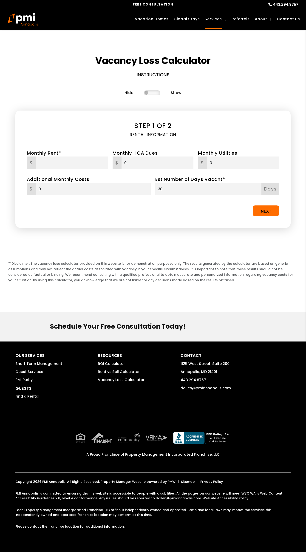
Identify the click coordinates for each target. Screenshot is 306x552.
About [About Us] (261, 19)
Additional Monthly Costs (58, 179)
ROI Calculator (111, 363)
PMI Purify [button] (24, 379)
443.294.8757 (285, 4)
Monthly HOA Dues (135, 153)
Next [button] (266, 211)
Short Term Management (38, 363)
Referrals (241, 19)
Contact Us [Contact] (288, 19)
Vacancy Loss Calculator (121, 379)
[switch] (152, 92)
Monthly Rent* (44, 153)
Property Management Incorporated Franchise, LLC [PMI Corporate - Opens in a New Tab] (172, 454)
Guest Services (29, 371)
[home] (23, 19)
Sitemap (188, 481)
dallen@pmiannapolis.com (206, 388)
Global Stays (187, 19)
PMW (172, 481)
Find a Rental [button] (27, 396)
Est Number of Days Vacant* (190, 179)
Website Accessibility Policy (225, 498)
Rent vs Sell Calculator (119, 371)
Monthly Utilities (217, 153)
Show (176, 92)
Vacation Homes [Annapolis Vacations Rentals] (152, 19)
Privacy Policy (211, 481)
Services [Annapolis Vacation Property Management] (213, 19)
